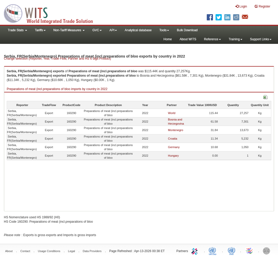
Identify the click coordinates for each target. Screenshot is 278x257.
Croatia (172, 138)
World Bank (268, 250)
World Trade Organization (249, 250)
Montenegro (175, 130)
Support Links (261, 39)
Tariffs (40, 30)
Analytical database (138, 30)
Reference (212, 39)
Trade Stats (17, 30)
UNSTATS (231, 250)
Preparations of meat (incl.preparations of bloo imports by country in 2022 (57, 89)
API (113, 30)
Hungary (173, 155)
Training (235, 39)
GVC (97, 30)
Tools (164, 30)
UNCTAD (213, 250)
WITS (51, 13)
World (172, 113)
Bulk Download (187, 30)
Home (168, 39)
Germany (174, 147)
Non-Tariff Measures (69, 30)
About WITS (188, 39)
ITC (195, 250)
